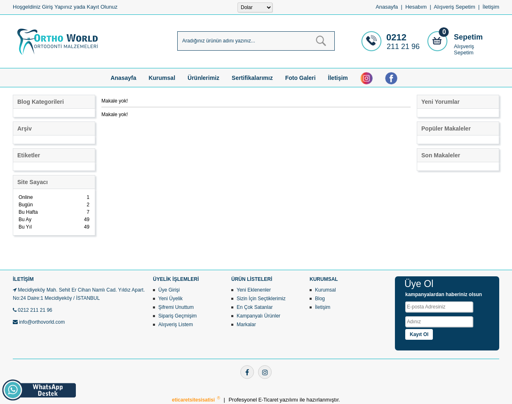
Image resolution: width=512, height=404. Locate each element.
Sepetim (468, 37)
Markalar (246, 324)
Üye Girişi (169, 290)
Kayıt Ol (419, 334)
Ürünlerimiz (203, 78)
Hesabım (416, 7)
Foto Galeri (300, 78)
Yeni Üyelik (170, 298)
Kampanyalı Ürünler (258, 316)
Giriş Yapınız (57, 7)
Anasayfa (387, 7)
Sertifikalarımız (252, 78)
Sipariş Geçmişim (177, 316)
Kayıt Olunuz (102, 7)
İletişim (491, 7)
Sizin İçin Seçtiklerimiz (261, 298)
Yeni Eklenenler (254, 290)
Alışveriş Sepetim (464, 49)
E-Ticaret (269, 400)
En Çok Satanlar (254, 307)
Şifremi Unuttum (176, 307)
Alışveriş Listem (175, 324)
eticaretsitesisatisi (194, 400)
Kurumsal (161, 78)
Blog (320, 298)
